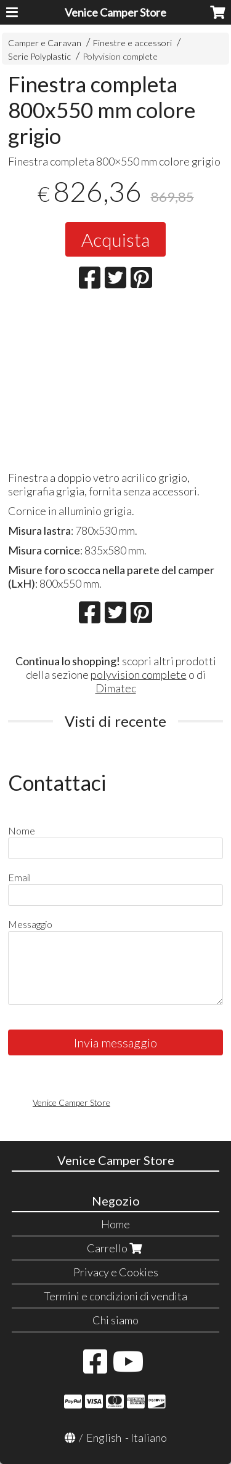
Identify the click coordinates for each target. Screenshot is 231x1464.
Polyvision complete (120, 56)
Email (19, 877)
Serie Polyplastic (39, 56)
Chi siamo (115, 1320)
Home (115, 1224)
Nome (21, 830)
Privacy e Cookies (115, 1272)
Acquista (115, 239)
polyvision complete (139, 674)
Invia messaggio (115, 1042)
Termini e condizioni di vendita (115, 1296)
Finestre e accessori (132, 43)
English (103, 1437)
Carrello (116, 1248)
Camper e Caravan (44, 43)
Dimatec (115, 688)
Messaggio (30, 924)
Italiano (149, 1437)
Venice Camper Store (115, 12)
